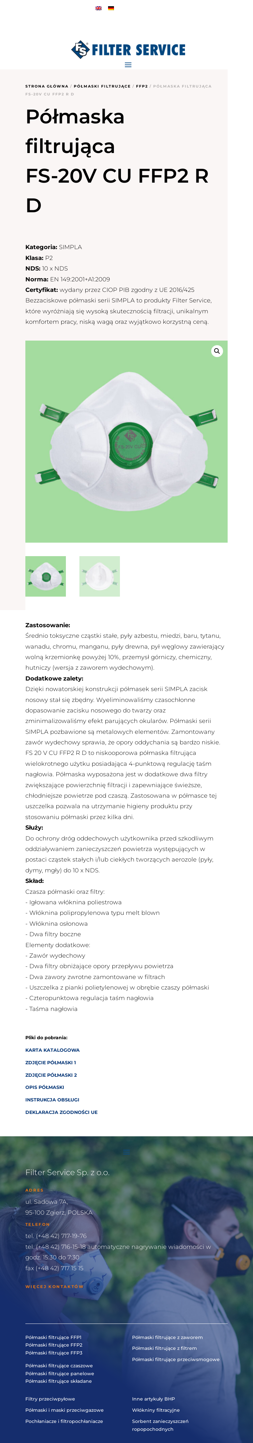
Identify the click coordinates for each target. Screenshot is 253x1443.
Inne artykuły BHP (153, 1399)
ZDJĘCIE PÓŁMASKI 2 (51, 1075)
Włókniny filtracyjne (156, 1410)
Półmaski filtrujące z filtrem (164, 1348)
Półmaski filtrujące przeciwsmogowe (176, 1359)
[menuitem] (98, 8)
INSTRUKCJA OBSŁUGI (52, 1100)
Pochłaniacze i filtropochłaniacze (64, 1421)
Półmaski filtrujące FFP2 (53, 1345)
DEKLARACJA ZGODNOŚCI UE (61, 1112)
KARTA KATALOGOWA (52, 1050)
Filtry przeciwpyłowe (50, 1399)
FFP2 (142, 86)
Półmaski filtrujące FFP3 (53, 1353)
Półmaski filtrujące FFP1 (53, 1337)
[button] (217, 351)
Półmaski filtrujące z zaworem (167, 1337)
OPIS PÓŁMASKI (44, 1087)
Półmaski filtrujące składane (58, 1381)
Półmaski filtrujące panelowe (59, 1374)
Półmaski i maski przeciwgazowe (64, 1410)
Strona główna (47, 86)
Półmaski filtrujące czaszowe (59, 1366)
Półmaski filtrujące (102, 86)
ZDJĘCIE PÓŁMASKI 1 (50, 1063)
